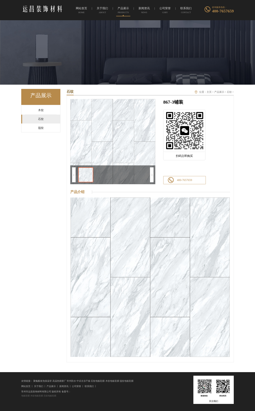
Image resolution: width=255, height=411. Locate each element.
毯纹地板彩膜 (127, 381)
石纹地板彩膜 (98, 381)
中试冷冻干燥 (83, 381)
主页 (209, 92)
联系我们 (89, 386)
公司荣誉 (76, 386)
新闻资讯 (64, 386)
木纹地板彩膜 (112, 381)
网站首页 (25, 386)
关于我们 (38, 386)
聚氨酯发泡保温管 (42, 381)
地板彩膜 (25, 395)
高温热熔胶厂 (59, 381)
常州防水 (71, 381)
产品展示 (219, 92)
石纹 (229, 92)
